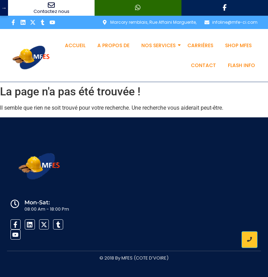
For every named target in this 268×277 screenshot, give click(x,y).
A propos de (113, 45)
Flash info (241, 65)
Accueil (75, 45)
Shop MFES (238, 45)
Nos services (159, 45)
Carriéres (200, 45)
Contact (203, 65)
